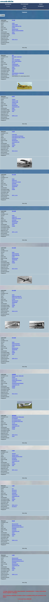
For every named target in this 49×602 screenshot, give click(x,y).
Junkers (13, 99)
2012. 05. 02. (15, 393)
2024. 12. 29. (15, 74)
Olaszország (14, 424)
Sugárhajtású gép (16, 65)
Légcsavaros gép (15, 106)
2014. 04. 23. (15, 150)
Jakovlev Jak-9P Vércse (17, 456)
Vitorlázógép (14, 186)
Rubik (13, 179)
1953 (13, 306)
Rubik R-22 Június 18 (16, 296)
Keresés (41, 4)
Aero (13, 58)
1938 (13, 146)
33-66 (13, 436)
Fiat (13, 488)
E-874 (13, 346)
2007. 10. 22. (15, 469)
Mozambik (14, 56)
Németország (15, 105)
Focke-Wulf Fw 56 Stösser (17, 136)
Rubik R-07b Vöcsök (16, 218)
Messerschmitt (15, 523)
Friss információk (24, 4)
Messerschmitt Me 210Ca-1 (18, 561)
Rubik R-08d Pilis (15, 255)
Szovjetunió (14, 459)
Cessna (13, 377)
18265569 (14, 381)
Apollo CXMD (15, 24)
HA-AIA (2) (14, 506)
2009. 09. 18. (15, 358)
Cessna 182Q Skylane (17, 380)
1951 (13, 354)
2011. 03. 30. (15, 268)
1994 (13, 70)
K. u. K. (8, 6)
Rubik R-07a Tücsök (16, 181)
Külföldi (13, 386)
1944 (13, 111)
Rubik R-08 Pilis (15, 253)
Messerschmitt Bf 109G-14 (17, 526)
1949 (13, 465)
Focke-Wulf (14, 134)
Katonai (13, 68)
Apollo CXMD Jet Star (16, 26)
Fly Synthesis (15, 418)
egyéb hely (19, 56)
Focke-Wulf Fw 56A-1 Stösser (18, 137)
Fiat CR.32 (14, 490)
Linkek (24, 6)
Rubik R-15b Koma (16, 345)
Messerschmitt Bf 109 (16, 525)
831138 (13, 62)
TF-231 (13, 422)
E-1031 (13, 299)
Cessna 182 (14, 378)
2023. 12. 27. (15, 505)
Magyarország (15, 29)
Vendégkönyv (41, 6)
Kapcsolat (24, 8)
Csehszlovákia (15, 64)
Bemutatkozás (8, 4)
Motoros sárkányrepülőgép (17, 30)
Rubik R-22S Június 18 (17, 297)
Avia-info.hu (9, 1)
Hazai (13, 32)
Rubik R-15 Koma (16, 343)
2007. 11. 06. (15, 195)
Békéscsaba (21, 417)
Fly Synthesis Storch (16, 419)
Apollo (13, 23)
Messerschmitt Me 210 (17, 559)
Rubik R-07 (14, 180)
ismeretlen (14, 103)
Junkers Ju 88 (15, 100)
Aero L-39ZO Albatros (16, 61)
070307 (13, 27)
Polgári (13, 33)
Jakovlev (14, 453)
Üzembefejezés (15, 73)
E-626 (13, 256)
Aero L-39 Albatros (16, 59)
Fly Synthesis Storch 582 (17, 421)
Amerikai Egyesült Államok (17, 383)
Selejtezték (21, 73)
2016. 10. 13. (15, 39)
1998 (13, 71)
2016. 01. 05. (15, 311)
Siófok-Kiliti (21, 375)
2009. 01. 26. (15, 115)
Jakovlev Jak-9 (15, 455)
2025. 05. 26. (15, 434)
